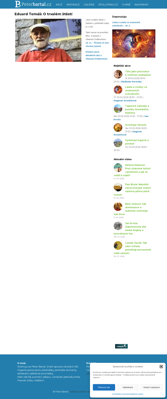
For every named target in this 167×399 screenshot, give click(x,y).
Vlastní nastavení (151, 387)
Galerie (89, 4)
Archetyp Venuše (135, 125)
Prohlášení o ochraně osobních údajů (127, 394)
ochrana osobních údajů (81, 391)
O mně (126, 4)
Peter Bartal (34, 4)
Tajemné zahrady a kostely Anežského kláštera (137, 109)
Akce (59, 4)
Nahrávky (141, 4)
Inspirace (73, 4)
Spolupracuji (108, 4)
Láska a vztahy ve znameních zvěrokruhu (136, 90)
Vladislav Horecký (131, 81)
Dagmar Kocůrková (125, 100)
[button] (161, 366)
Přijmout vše (104, 387)
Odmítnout (128, 387)
